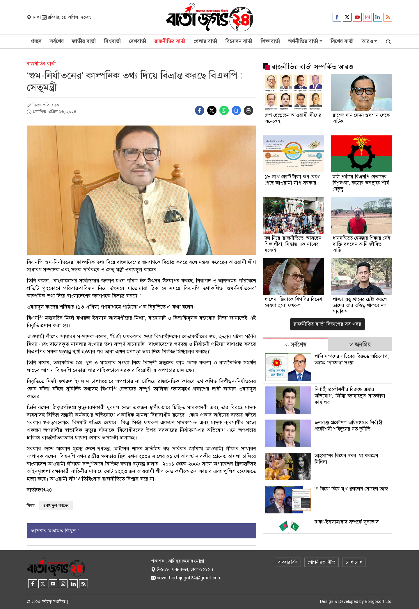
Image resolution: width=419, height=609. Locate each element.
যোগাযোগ (353, 562)
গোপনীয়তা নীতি (321, 562)
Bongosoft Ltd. (378, 601)
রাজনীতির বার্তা (169, 41)
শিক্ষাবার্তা (270, 41)
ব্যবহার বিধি (288, 562)
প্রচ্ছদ (36, 41)
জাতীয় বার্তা (84, 41)
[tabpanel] (327, 442)
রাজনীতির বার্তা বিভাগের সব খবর (327, 324)
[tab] (295, 344)
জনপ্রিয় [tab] (360, 344)
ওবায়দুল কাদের (56, 505)
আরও (367, 41)
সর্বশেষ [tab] (295, 344)
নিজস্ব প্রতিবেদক (46, 105)
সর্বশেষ (57, 41)
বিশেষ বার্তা (342, 41)
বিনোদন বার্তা (238, 41)
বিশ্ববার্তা (112, 41)
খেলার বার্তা (205, 41)
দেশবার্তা (137, 41)
